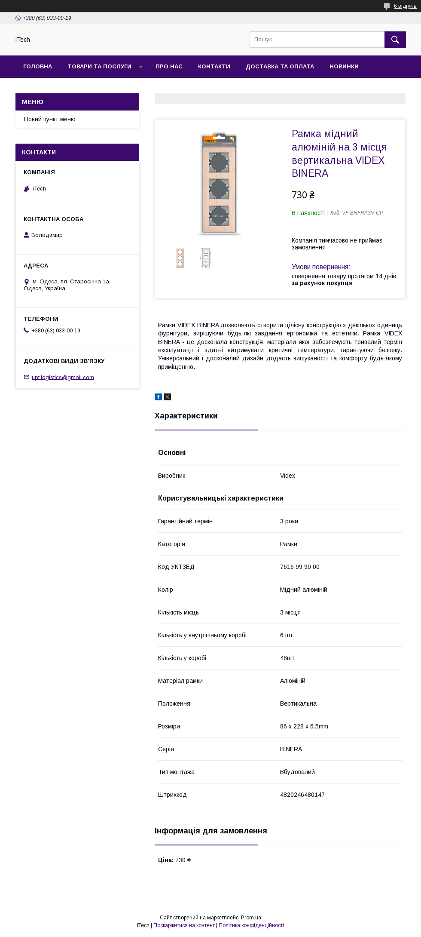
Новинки (344, 66)
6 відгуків (405, 6)
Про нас (169, 66)
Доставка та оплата (280, 66)
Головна (37, 66)
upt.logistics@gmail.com (63, 377)
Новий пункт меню (50, 119)
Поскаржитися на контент (184, 925)
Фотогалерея (46, 89)
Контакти (214, 66)
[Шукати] (395, 39)
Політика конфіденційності (251, 925)
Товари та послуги (99, 66)
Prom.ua (251, 918)
